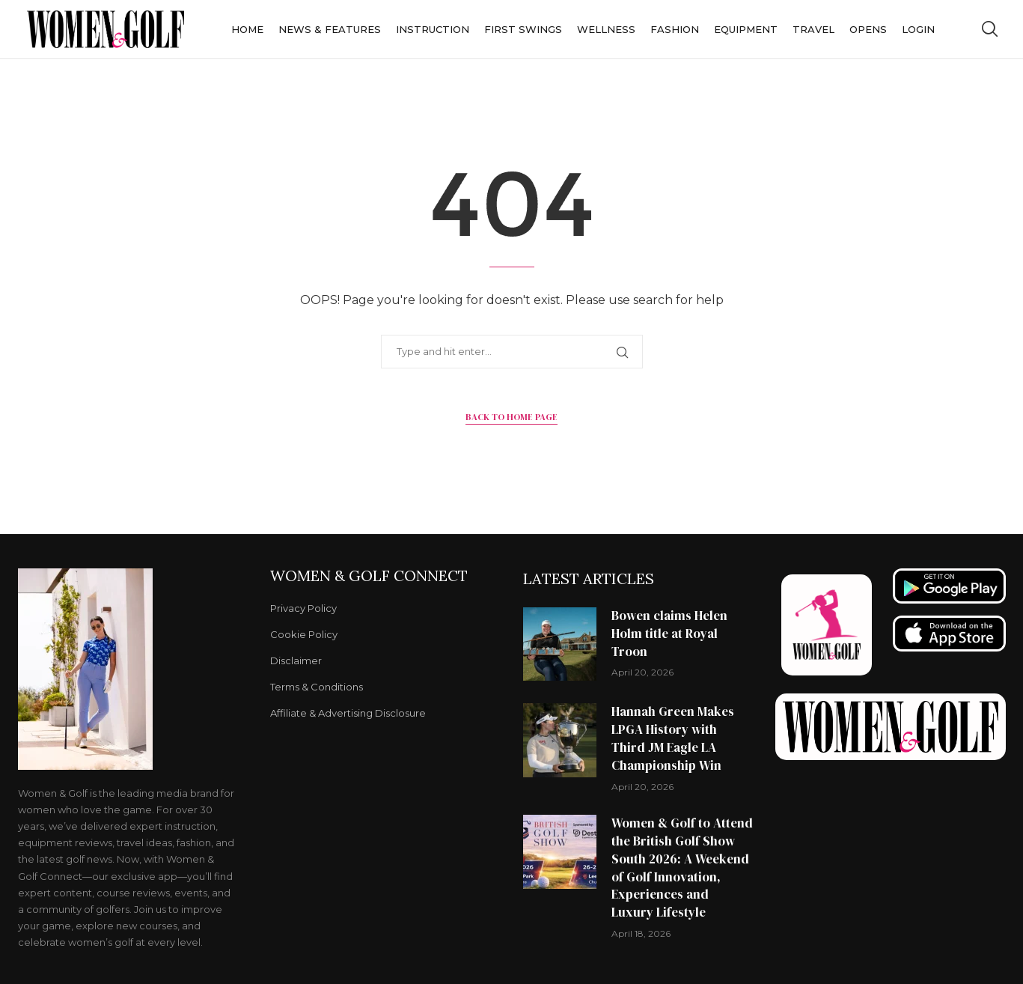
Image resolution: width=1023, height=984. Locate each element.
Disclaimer (296, 661)
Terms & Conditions (316, 687)
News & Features (329, 29)
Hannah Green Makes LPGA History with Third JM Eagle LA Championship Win (672, 738)
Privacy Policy (303, 608)
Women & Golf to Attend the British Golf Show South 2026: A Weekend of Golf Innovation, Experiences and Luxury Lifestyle (682, 867)
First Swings (523, 29)
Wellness (606, 29)
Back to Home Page (511, 417)
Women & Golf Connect (369, 575)
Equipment (746, 29)
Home (247, 29)
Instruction (432, 29)
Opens (868, 29)
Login (918, 29)
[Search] (989, 29)
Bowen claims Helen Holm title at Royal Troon (669, 633)
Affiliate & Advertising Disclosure (348, 713)
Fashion (674, 29)
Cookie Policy (304, 635)
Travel (813, 29)
